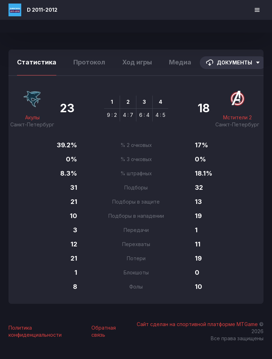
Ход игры (137, 62)
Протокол (89, 62)
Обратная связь (103, 331)
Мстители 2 (237, 117)
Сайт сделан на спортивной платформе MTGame (198, 324)
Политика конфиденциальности (35, 331)
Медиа (180, 62)
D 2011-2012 (42, 10)
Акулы (32, 117)
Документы (233, 62)
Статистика (36, 62)
